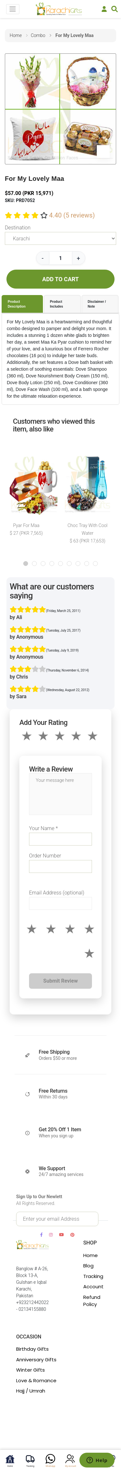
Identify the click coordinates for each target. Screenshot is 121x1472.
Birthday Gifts (32, 1349)
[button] (25, 564)
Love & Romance (36, 1380)
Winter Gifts (30, 1369)
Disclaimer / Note (97, 304)
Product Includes (56, 304)
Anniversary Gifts (36, 1359)
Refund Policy (91, 1301)
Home (90, 1255)
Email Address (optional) (56, 893)
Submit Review (60, 981)
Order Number (45, 856)
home (16, 35)
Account (93, 1286)
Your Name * (43, 828)
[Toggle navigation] (12, 9)
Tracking (93, 1276)
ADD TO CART (60, 279)
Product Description (16, 304)
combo (38, 35)
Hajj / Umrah (30, 1390)
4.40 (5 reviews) (72, 215)
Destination (17, 228)
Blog (88, 1265)
